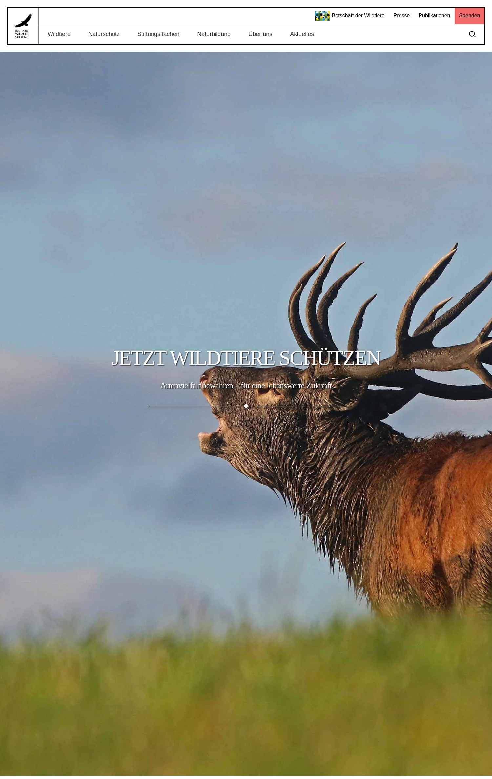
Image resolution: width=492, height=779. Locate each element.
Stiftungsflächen (158, 34)
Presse (402, 15)
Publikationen (434, 15)
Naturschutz (104, 34)
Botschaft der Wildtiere (350, 16)
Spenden (469, 15)
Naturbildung (214, 34)
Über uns (260, 34)
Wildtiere (59, 34)
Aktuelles (302, 34)
